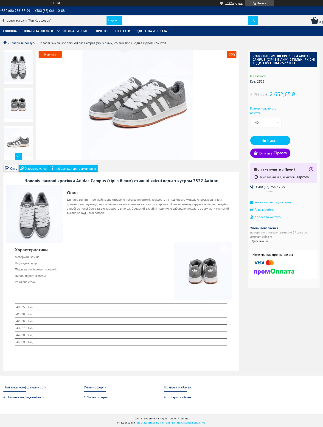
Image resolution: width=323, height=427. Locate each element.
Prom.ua (183, 418)
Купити (272, 140)
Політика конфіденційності (25, 397)
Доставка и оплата (152, 31)
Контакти (122, 31)
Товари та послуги (38, 31)
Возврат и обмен (76, 31)
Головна (10, 31)
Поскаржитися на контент (153, 422)
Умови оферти (97, 397)
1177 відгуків (234, 3)
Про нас (102, 31)
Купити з (273, 153)
